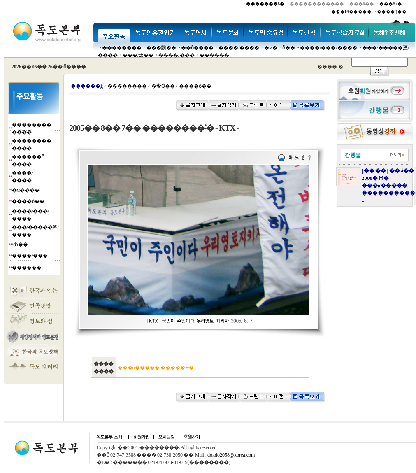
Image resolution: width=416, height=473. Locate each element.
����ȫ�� (28, 201)
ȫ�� (288, 48)
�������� (122, 48)
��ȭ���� (197, 48)
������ (214, 55)
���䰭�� (161, 48)
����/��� (176, 55)
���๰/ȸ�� (138, 55)
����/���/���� (328, 48)
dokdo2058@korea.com (231, 455)
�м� (270, 48)
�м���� (26, 190)
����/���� (238, 48)
